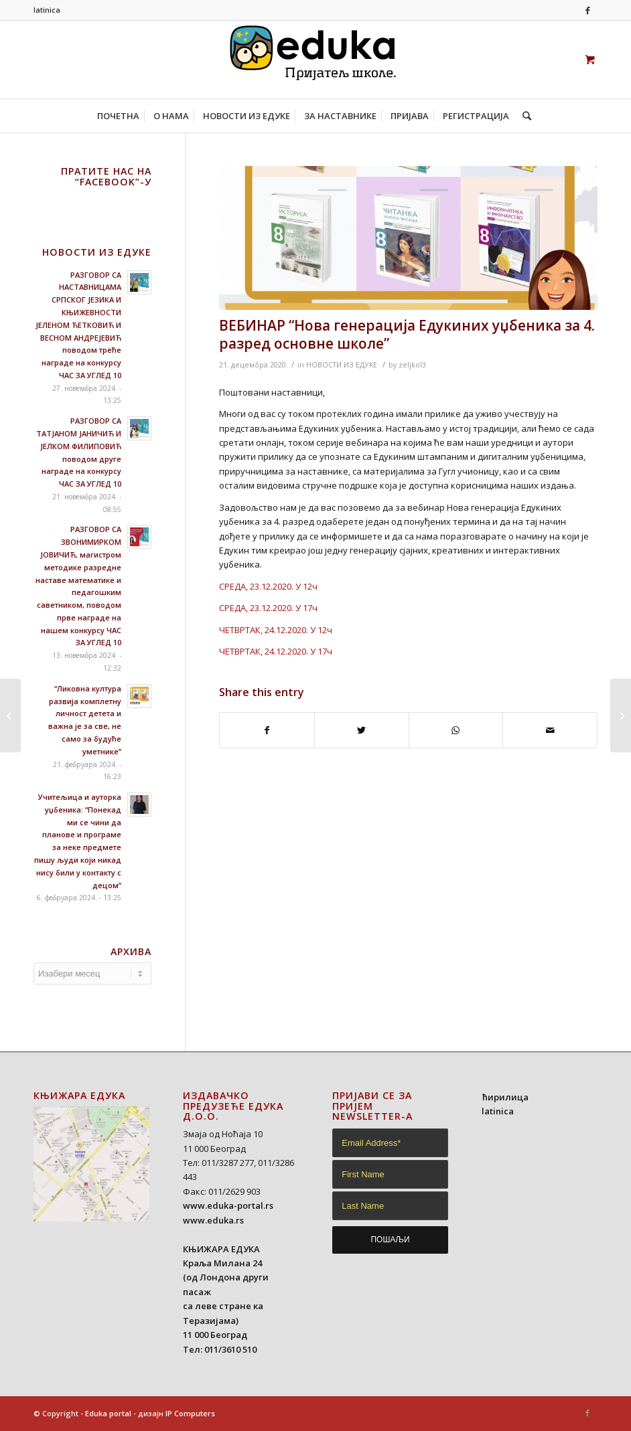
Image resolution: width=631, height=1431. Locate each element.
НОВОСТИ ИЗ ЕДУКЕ (341, 364)
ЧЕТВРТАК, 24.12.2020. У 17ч (275, 651)
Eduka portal (108, 1413)
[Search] (523, 116)
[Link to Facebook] (587, 10)
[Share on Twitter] (362, 730)
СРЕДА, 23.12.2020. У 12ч (268, 586)
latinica (46, 10)
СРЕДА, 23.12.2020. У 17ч (268, 608)
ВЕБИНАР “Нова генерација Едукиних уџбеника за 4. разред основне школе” (407, 334)
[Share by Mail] (550, 730)
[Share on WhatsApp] (456, 730)
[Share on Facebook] (267, 730)
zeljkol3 (412, 364)
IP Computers (190, 1413)
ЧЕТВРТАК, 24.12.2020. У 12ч (275, 630)
